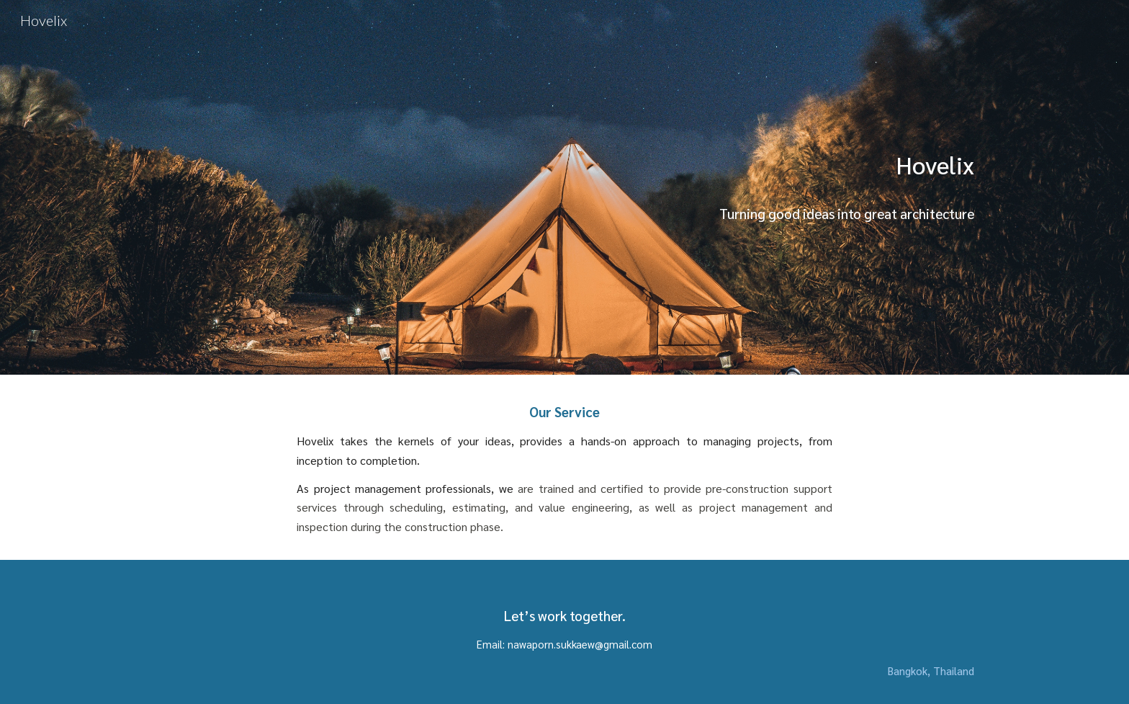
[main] (706, 187)
